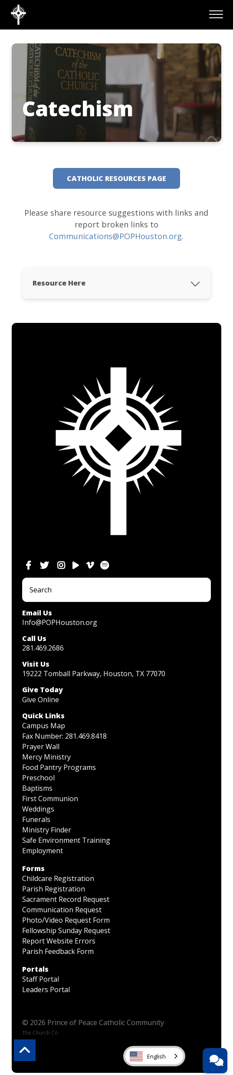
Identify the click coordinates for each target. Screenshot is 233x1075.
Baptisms (37, 788)
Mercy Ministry (46, 757)
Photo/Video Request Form (66, 920)
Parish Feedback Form (58, 951)
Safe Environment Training (66, 840)
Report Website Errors (58, 941)
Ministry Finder (46, 830)
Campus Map (43, 725)
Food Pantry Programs (59, 767)
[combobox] (154, 1056)
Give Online (40, 699)
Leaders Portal (46, 989)
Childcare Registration (58, 878)
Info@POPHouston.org (59, 622)
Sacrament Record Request (65, 899)
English (148, 1056)
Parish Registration (53, 889)
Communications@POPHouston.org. (116, 236)
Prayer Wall (40, 746)
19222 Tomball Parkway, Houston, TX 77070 (93, 673)
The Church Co (40, 1032)
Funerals (36, 819)
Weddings (38, 809)
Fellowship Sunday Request (66, 930)
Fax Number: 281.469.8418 (64, 736)
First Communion (50, 798)
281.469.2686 (43, 648)
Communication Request (62, 909)
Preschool (38, 777)
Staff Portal (40, 979)
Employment (42, 850)
